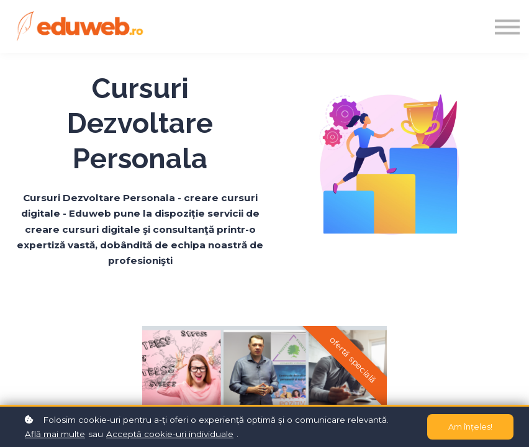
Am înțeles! (470, 426)
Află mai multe (55, 434)
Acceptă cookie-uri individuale (169, 434)
